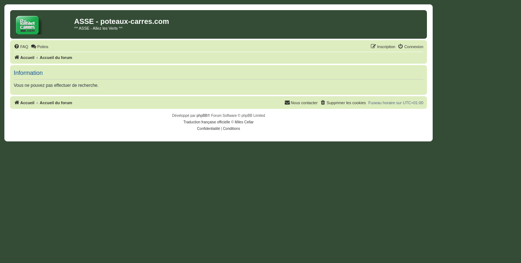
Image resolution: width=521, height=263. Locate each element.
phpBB (201, 116)
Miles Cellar (244, 122)
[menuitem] (21, 46)
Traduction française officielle (206, 122)
